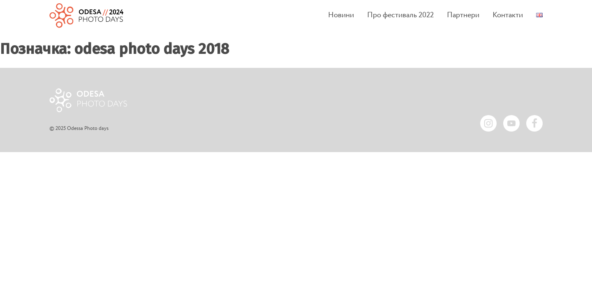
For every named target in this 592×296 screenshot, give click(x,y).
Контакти (508, 15)
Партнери (463, 15)
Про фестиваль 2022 (400, 15)
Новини (341, 15)
